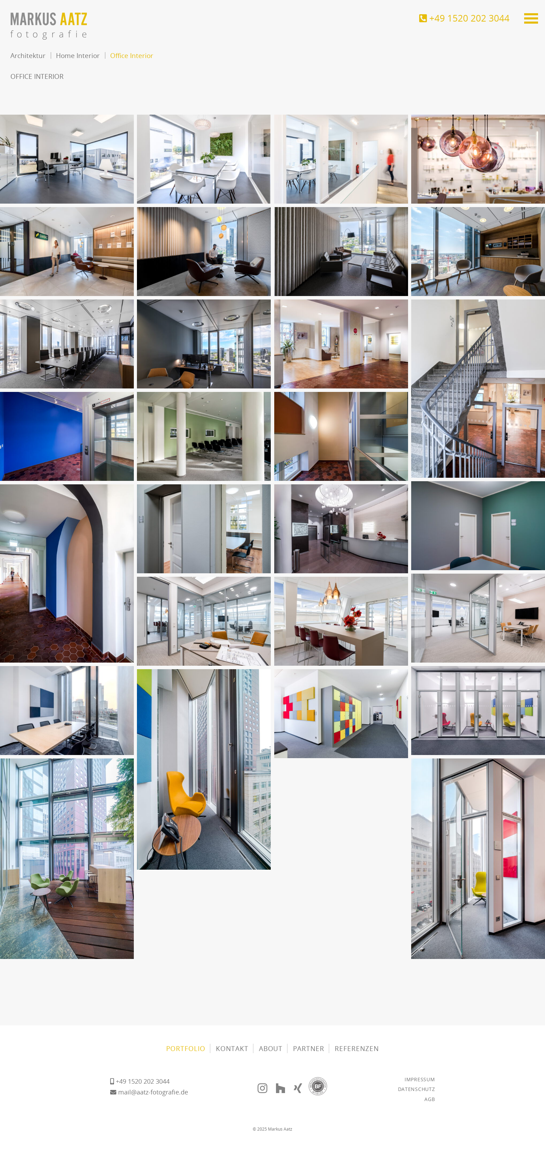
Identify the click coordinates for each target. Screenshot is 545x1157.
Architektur (28, 55)
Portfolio (185, 1048)
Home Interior (78, 55)
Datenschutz (416, 1089)
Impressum (420, 1079)
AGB (429, 1099)
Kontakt (232, 1048)
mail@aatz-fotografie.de (149, 1092)
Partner (308, 1048)
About (271, 1048)
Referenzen (357, 1048)
